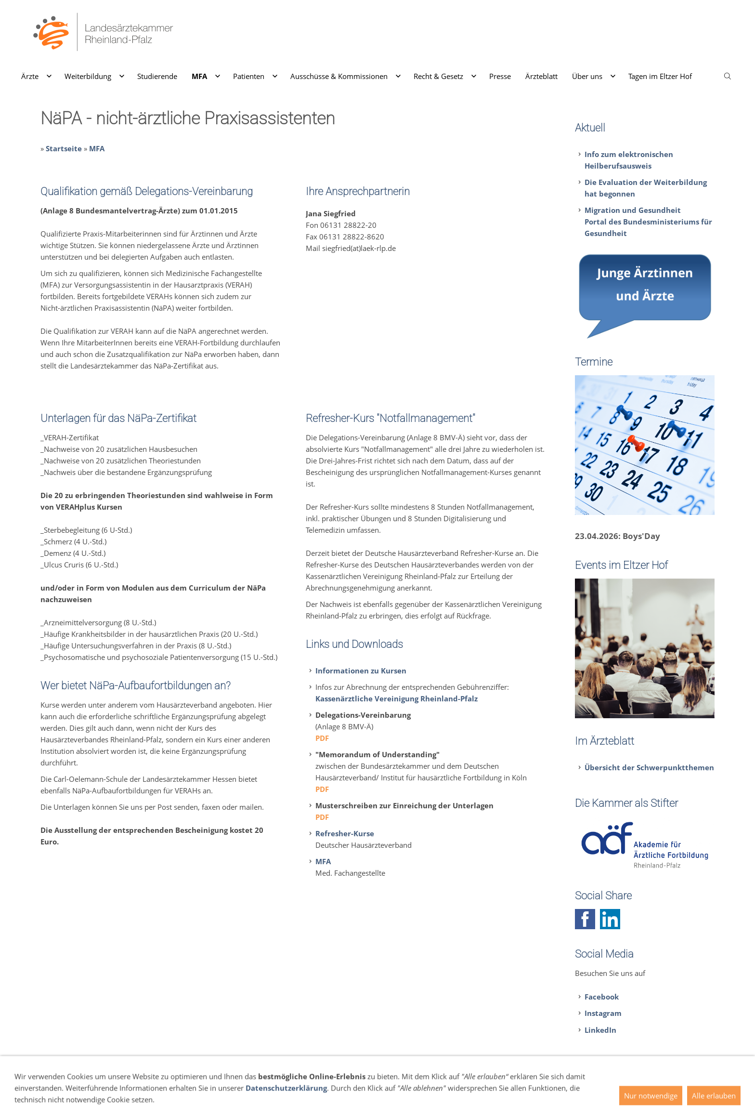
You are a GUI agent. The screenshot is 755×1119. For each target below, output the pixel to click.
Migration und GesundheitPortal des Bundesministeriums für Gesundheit (648, 221)
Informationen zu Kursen (360, 670)
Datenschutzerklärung (286, 1104)
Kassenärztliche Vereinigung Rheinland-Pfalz (396, 698)
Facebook (602, 996)
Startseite (64, 148)
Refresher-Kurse (344, 833)
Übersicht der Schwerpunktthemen (649, 767)
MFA (96, 148)
